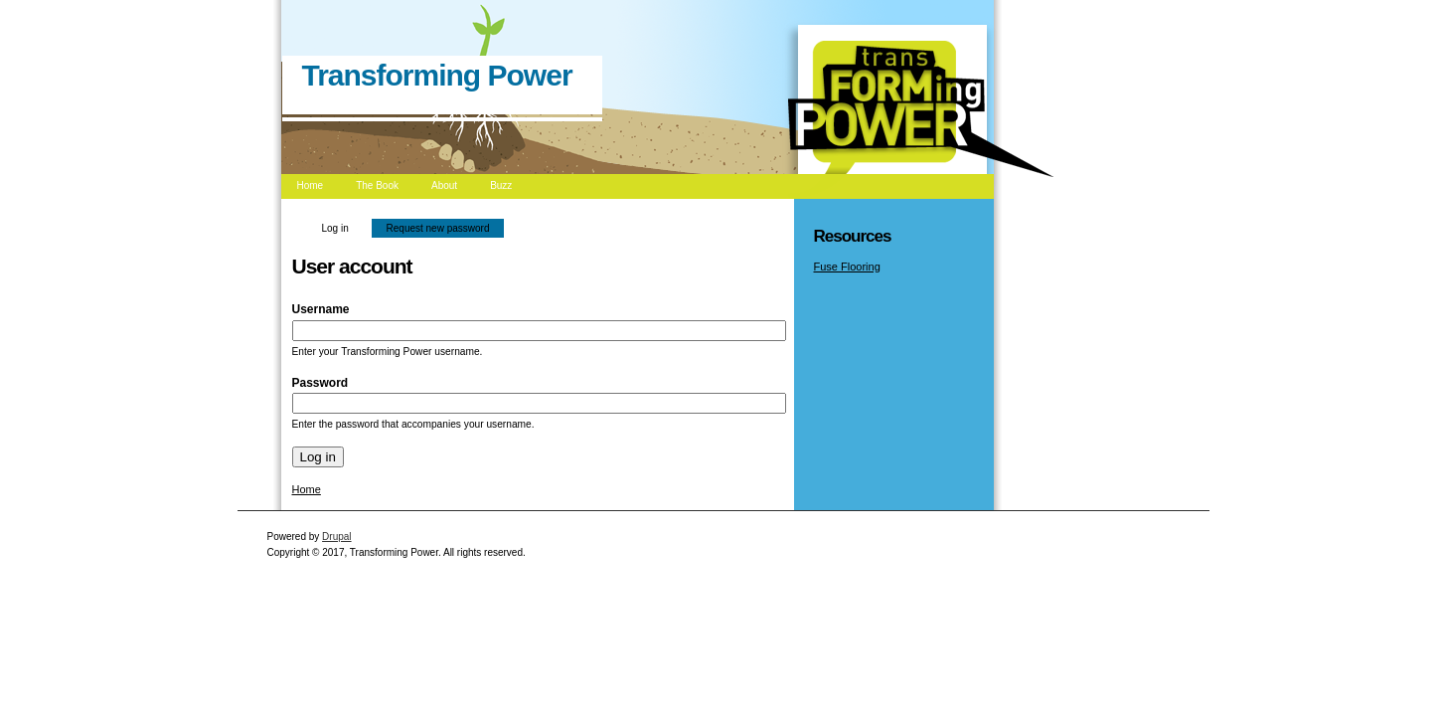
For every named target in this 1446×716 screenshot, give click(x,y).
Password (324, 383)
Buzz (501, 185)
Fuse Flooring (847, 266)
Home (306, 489)
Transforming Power (437, 75)
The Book (377, 185)
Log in (343, 226)
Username (325, 309)
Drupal (336, 536)
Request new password (438, 228)
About (444, 185)
